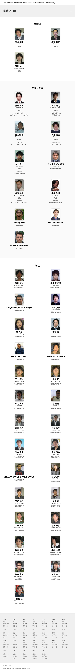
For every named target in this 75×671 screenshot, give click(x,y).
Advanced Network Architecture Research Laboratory (29, 3)
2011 (63, 630)
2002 (14, 651)
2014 (34, 630)
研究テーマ (6, 623)
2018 (63, 619)
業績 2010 (9, 11)
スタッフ (5, 627)
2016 (14, 630)
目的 (4, 622)
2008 (24, 640)
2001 (24, 651)
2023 (14, 619)
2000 (34, 651)
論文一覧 (5, 625)
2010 (4, 640)
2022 (24, 619)
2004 (63, 640)
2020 (43, 619)
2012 (53, 630)
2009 (14, 640)
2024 (4, 619)
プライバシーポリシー (8, 665)
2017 (4, 630)
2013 (43, 630)
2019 (53, 619)
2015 (24, 630)
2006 (43, 640)
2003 (4, 651)
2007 (34, 640)
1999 (43, 651)
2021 (34, 619)
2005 (53, 640)
